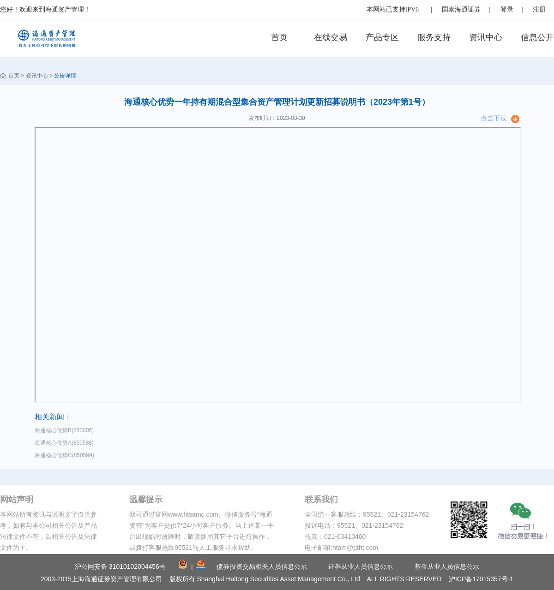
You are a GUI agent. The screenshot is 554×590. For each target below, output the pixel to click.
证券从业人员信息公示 (360, 566)
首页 (279, 37)
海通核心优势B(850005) (66, 430)
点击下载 (493, 118)
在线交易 (330, 37)
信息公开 (537, 37)
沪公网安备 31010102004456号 (120, 566)
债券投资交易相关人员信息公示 (262, 566)
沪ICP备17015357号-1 (481, 579)
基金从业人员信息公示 (447, 566)
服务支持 (434, 37)
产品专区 (382, 37)
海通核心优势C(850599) (66, 455)
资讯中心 (485, 37)
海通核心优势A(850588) (66, 443)
